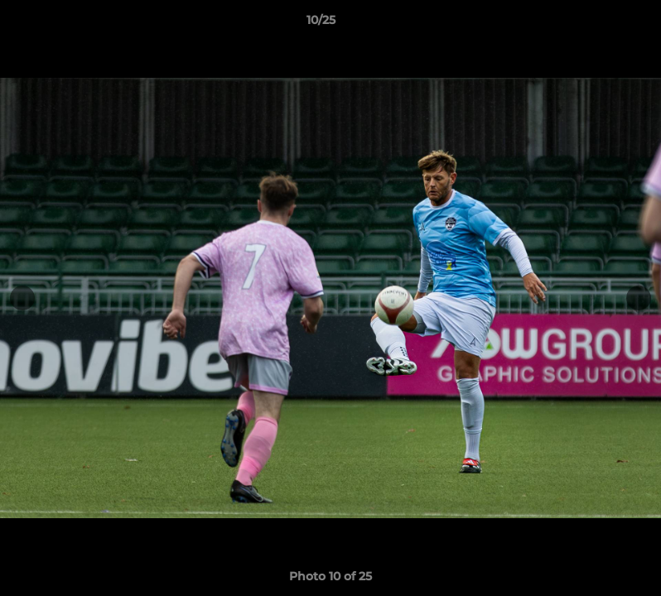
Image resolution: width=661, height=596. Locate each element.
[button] (591, 24)
